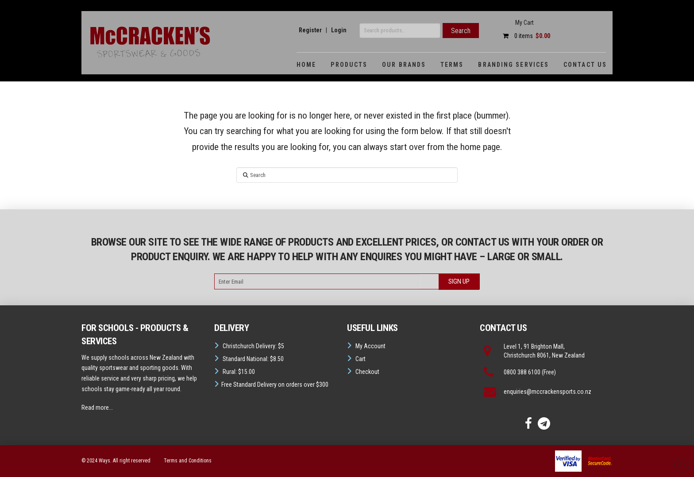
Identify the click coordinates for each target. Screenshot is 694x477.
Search (460, 31)
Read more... (97, 407)
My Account (370, 346)
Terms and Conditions (188, 461)
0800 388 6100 (522, 372)
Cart (360, 358)
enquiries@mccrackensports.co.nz (547, 391)
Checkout (367, 371)
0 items (524, 35)
